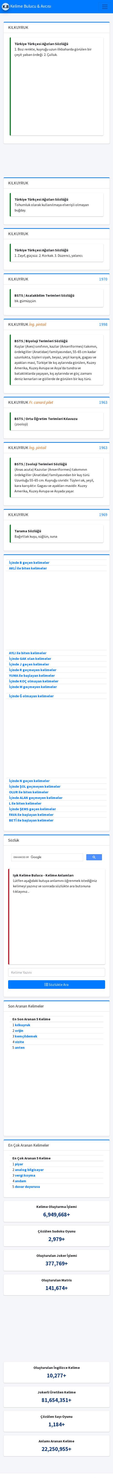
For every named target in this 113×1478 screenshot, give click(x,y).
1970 (103, 279)
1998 (103, 324)
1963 (103, 402)
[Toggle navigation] (105, 6)
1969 (103, 514)
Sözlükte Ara (56, 984)
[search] (47, 857)
